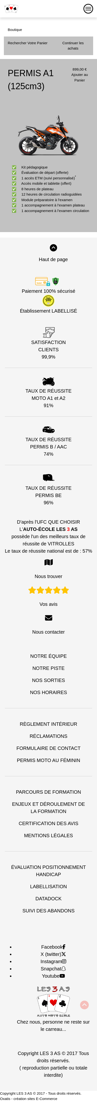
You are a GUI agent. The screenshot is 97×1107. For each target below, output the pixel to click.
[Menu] (88, 9)
